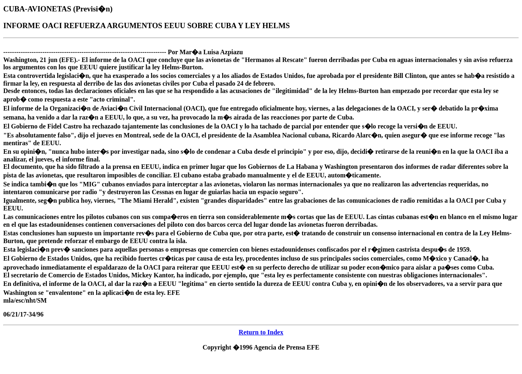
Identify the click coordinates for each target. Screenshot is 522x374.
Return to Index (261, 332)
